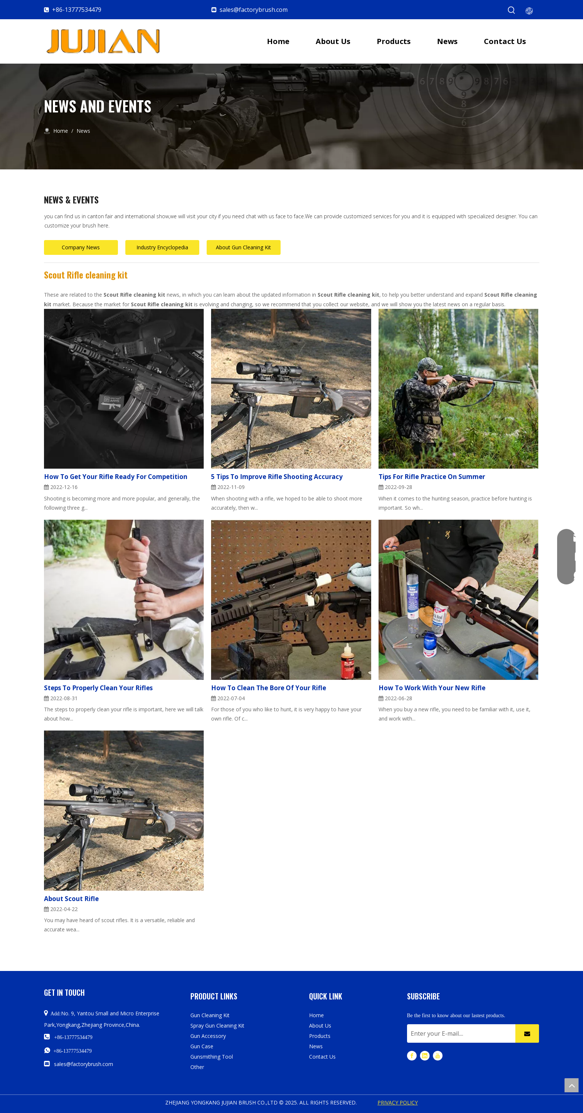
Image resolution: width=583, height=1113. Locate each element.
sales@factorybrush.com (254, 10)
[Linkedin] (425, 1055)
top (572, 1085)
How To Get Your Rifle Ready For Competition (115, 476)
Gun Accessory (208, 1035)
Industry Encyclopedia (162, 247)
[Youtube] (438, 1055)
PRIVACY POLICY (397, 1102)
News (316, 1046)
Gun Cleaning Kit (210, 1015)
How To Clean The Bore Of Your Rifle (268, 688)
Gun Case (201, 1046)
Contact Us (322, 1056)
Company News (81, 247)
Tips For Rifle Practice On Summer (432, 476)
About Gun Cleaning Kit (243, 247)
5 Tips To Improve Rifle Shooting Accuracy (277, 476)
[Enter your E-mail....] (459, 1033)
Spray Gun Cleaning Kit (217, 1025)
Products (320, 1035)
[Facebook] (412, 1055)
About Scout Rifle (71, 898)
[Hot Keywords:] (511, 10)
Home (316, 1015)
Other (197, 1066)
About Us (320, 1025)
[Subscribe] (527, 1033)
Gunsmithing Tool (211, 1056)
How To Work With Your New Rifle (432, 688)
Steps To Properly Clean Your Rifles (98, 688)
